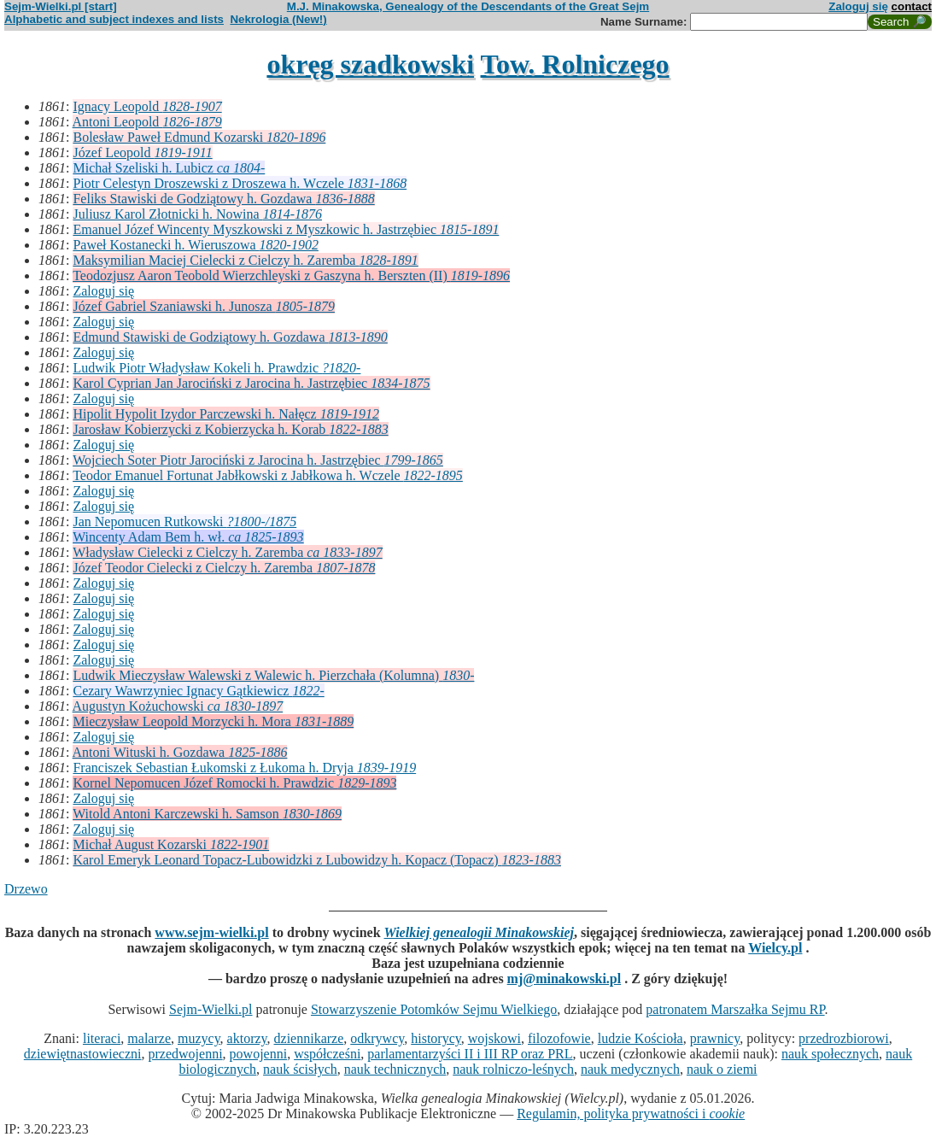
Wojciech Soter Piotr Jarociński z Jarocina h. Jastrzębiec (258, 460)
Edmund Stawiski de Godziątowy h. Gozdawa (230, 337)
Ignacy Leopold (147, 106)
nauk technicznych (395, 1069)
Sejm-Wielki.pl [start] (60, 6)
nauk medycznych (630, 1069)
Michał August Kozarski (171, 844)
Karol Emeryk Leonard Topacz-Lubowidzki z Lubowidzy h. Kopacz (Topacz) (316, 860)
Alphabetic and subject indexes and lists (114, 19)
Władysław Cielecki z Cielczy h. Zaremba (228, 552)
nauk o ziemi (722, 1069)
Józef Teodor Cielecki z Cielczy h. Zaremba (224, 567)
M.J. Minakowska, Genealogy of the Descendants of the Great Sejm (468, 6)
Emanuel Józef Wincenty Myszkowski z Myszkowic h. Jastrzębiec (286, 229)
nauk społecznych (830, 1053)
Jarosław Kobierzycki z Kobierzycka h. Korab (230, 429)
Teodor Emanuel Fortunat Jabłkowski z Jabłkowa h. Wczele (268, 475)
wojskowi (494, 1038)
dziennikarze (309, 1038)
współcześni (327, 1053)
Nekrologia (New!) (278, 19)
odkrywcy (377, 1038)
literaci (101, 1038)
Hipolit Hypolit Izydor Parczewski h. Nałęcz (226, 414)
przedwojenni (186, 1053)
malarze (149, 1038)
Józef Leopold (142, 152)
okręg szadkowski (370, 64)
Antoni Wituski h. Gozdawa (180, 752)
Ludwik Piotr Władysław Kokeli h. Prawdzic (216, 367)
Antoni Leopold (147, 121)
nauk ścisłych (300, 1069)
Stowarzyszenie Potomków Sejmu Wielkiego (434, 1009)
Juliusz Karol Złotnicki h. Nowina (197, 214)
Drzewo (26, 889)
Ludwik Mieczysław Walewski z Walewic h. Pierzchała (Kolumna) (273, 675)
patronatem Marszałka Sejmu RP (735, 1009)
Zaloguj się (858, 6)
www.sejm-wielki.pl (211, 932)
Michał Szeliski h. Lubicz (169, 168)
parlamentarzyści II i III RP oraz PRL (469, 1053)
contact (912, 6)
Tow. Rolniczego (575, 64)
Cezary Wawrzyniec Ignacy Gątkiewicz (198, 690)
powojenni (259, 1053)
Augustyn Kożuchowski (178, 706)
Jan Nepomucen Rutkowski (184, 521)
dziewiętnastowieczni (83, 1053)
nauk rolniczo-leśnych (513, 1069)
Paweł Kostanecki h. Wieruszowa (195, 244)
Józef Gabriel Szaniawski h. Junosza (204, 306)
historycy (436, 1038)
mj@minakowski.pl (564, 978)
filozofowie (559, 1038)
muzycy (199, 1038)
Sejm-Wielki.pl (211, 1009)
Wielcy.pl (775, 948)
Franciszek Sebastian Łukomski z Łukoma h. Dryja (244, 767)
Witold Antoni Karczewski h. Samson (207, 813)
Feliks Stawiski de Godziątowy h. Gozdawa (223, 198)
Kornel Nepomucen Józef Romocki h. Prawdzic (234, 783)
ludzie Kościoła (640, 1038)
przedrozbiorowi (844, 1038)
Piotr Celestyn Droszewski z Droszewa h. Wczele (240, 183)
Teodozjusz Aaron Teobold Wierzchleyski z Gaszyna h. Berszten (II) (291, 275)
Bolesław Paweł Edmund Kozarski (199, 137)
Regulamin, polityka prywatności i (631, 1113)
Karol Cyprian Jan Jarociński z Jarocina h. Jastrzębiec (251, 383)
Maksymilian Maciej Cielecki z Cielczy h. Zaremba (245, 260)
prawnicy (715, 1038)
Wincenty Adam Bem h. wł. (188, 537)
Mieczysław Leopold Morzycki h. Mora (213, 721)
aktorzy (247, 1038)
